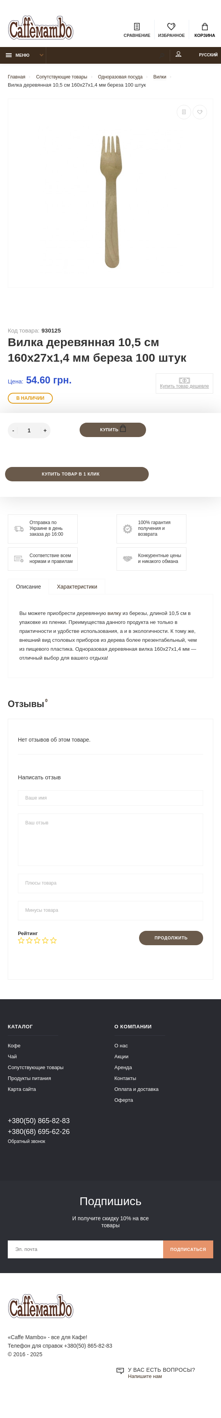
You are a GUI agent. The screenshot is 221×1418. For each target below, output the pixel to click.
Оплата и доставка (137, 1107)
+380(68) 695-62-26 (39, 1149)
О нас (121, 1063)
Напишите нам (146, 1397)
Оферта (124, 1118)
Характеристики (77, 591)
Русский (200, 58)
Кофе (14, 1063)
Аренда (123, 1085)
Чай (12, 1074)
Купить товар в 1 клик (69, 478)
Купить (113, 433)
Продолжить (168, 955)
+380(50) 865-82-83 (39, 1139)
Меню (18, 58)
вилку (119, 619)
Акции (122, 1074)
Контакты (125, 1096)
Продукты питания (29, 1096)
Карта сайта (22, 1107)
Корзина (205, 31)
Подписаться (185, 1269)
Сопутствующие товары (36, 1085)
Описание (28, 591)
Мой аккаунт (161, 58)
